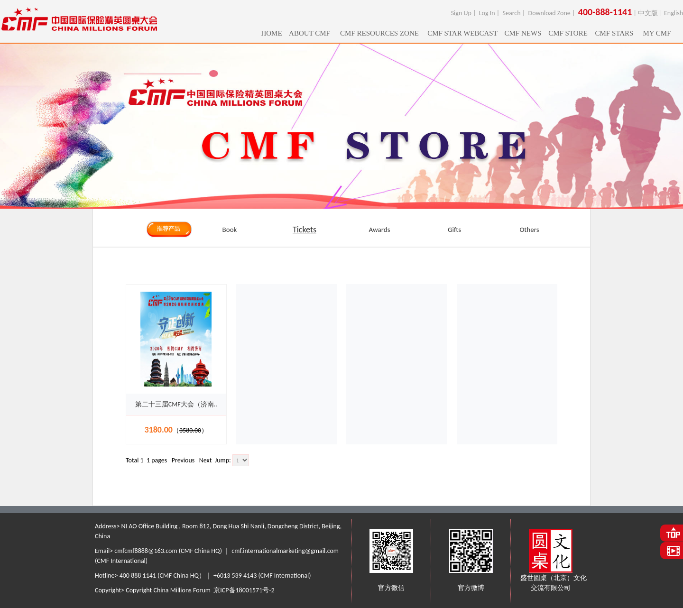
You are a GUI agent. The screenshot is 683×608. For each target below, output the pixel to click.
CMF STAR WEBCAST (462, 33)
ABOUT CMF (309, 33)
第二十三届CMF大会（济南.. (176, 404)
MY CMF (657, 33)
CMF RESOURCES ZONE (379, 33)
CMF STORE (568, 33)
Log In (487, 13)
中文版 (648, 13)
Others (529, 229)
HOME (271, 33)
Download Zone (549, 13)
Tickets (304, 229)
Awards (379, 229)
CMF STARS (614, 33)
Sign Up (461, 13)
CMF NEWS (523, 33)
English (673, 13)
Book (229, 229)
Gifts (454, 229)
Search (512, 13)
